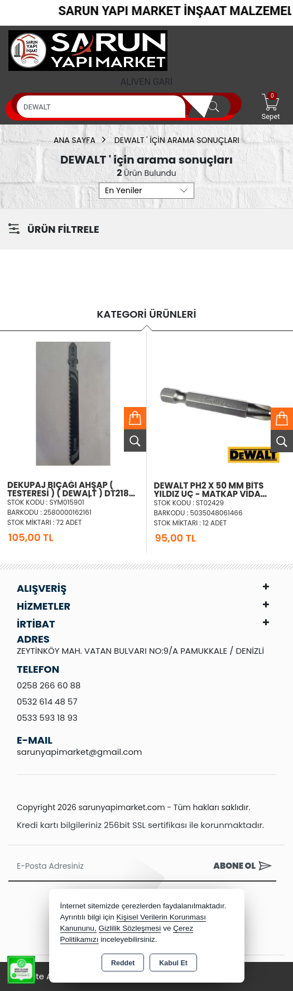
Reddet (123, 963)
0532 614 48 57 (47, 701)
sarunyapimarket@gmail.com (79, 752)
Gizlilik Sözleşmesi (130, 928)
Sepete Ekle (135, 418)
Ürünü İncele (135, 440)
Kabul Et (173, 963)
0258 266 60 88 (49, 685)
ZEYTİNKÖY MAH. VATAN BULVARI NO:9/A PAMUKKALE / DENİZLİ (140, 651)
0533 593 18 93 (47, 718)
